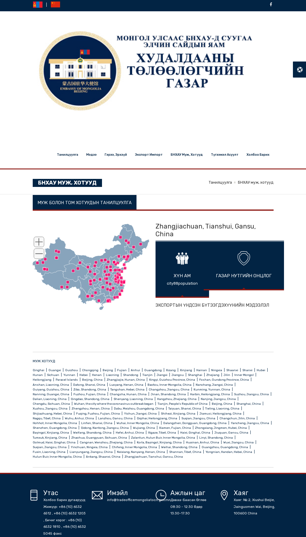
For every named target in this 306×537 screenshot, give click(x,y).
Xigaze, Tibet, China (162, 432)
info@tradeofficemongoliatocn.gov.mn (139, 500)
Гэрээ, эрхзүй (116, 155)
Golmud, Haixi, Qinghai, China (54, 442)
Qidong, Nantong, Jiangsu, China (105, 427)
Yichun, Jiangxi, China (140, 413)
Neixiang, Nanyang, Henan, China (141, 451)
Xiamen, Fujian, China (175, 427)
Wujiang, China (144, 427)
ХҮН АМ (182, 275)
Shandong (131, 375)
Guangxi (55, 370)
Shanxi (247, 370)
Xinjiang (186, 370)
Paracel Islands (67, 379)
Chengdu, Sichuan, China (51, 403)
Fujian (122, 370)
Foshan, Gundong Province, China (224, 379)
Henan (97, 375)
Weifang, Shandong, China (92, 432)
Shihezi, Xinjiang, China (178, 413)
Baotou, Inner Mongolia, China (169, 384)
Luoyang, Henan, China (126, 384)
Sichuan (53, 375)
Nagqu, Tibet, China (47, 418)
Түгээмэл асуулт (224, 155)
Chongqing (90, 370)
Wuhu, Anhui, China (80, 418)
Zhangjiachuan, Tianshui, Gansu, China (154, 456)
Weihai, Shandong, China (179, 447)
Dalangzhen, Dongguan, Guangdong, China (195, 423)
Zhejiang (213, 375)
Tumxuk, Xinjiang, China (50, 437)
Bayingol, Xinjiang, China (51, 432)
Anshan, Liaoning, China (51, 384)
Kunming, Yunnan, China (212, 389)
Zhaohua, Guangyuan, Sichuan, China (99, 437)
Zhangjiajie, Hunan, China (126, 379)
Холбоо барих (258, 155)
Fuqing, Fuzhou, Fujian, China (98, 413)
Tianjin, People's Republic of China (183, 403)
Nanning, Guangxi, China (51, 394)
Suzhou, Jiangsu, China (251, 394)
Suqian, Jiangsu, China (198, 418)
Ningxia (217, 370)
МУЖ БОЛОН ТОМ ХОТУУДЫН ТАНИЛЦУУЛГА (85, 202)
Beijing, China (92, 379)
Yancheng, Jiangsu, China (250, 423)
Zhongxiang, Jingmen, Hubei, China (221, 427)
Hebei (83, 375)
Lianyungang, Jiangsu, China (91, 451)
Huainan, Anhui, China (203, 442)
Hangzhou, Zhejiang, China (177, 399)
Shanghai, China (248, 403)
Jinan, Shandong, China (168, 394)
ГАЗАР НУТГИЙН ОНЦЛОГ (244, 275)
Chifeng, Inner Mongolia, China (135, 447)
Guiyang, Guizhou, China (51, 389)
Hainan (202, 370)
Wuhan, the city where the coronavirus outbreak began (114, 403)
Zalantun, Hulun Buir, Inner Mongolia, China (163, 437)
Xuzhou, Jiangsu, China (50, 408)
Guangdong (153, 370)
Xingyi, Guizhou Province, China (172, 379)
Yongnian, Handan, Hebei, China (229, 451)
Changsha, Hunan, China (128, 394)
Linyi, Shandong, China (216, 437)
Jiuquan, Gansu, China (231, 432)
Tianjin (147, 375)
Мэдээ (91, 155)
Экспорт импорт (149, 155)
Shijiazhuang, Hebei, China (53, 413)
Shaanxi (232, 370)
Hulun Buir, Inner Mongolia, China (57, 456)
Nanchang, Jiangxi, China (214, 384)
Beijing (108, 370)
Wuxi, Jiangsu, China (238, 442)
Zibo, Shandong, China (90, 389)
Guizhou (72, 370)
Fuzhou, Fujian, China (89, 394)
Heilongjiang (42, 379)
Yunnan (69, 375)
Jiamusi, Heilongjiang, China (221, 413)
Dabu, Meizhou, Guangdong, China (139, 408)
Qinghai (39, 370)
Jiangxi (162, 375)
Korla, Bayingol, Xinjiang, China (159, 442)
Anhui (136, 370)
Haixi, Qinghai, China (195, 432)
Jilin (227, 375)
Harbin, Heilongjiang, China (210, 394)
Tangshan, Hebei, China (127, 389)
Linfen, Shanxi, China (97, 423)
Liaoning (113, 375)
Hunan (38, 375)
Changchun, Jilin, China (237, 418)
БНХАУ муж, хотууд (187, 155)
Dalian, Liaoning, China (50, 399)
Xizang (171, 370)
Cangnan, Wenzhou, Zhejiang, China (106, 442)
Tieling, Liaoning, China (222, 408)
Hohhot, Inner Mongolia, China (55, 423)
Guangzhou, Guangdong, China (225, 447)
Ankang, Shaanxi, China (103, 456)
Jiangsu (178, 375)
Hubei (261, 370)
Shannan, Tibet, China (185, 451)
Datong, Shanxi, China (89, 384)
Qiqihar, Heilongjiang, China (157, 418)
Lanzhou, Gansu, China (115, 418)
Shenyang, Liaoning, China (133, 399)
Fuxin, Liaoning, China (49, 451)
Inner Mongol (244, 375)
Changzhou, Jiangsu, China (169, 389)
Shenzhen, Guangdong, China (55, 427)
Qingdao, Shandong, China (90, 399)
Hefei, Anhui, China (130, 432)
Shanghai (195, 375)
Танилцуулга (67, 155)
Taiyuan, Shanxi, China (185, 408)
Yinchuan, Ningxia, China (89, 447)
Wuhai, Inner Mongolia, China (138, 423)
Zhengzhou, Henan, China (91, 408)
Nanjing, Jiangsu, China (218, 399)
